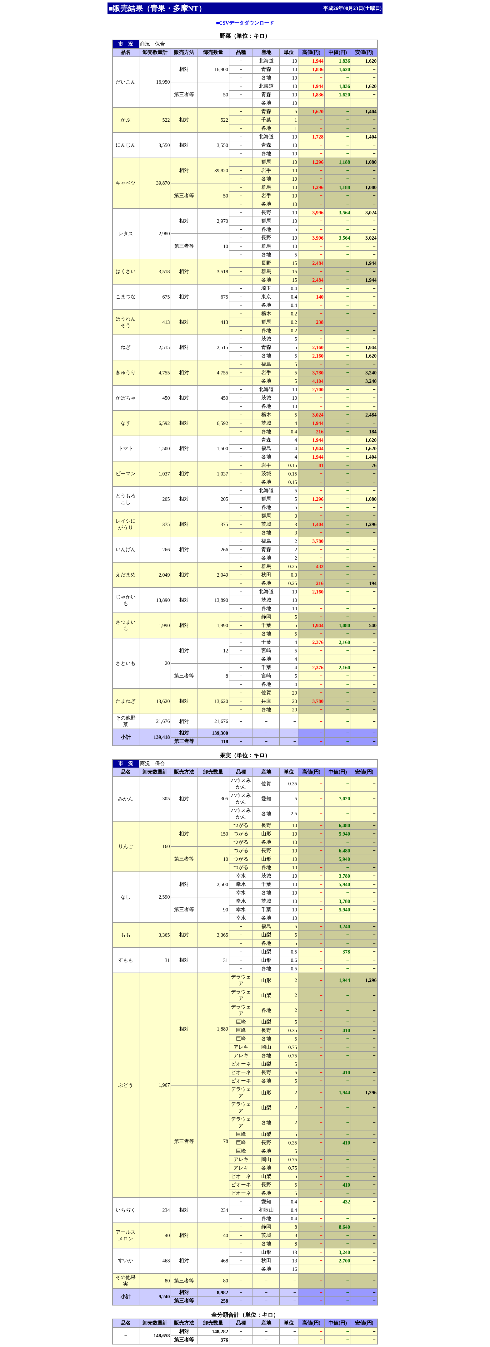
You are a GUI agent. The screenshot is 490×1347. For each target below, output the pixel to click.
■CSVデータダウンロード (245, 23)
